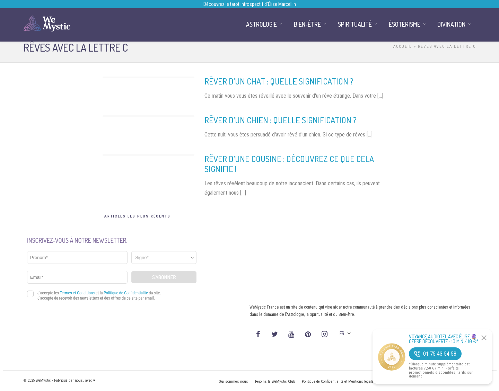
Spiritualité (355, 24)
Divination (451, 24)
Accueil (402, 46)
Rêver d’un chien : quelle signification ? (280, 120)
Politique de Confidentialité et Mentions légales (339, 381)
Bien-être (307, 24)
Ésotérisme (404, 24)
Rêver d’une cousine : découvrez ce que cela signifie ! (289, 163)
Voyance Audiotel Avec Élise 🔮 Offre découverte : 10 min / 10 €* (444, 339)
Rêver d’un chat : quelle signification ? (278, 81)
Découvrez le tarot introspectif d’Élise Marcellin (249, 4)
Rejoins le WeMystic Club (275, 381)
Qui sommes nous (233, 381)
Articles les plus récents (137, 216)
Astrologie (261, 24)
